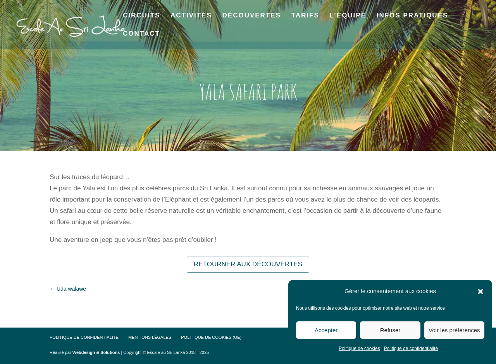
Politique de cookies (359, 348)
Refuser (390, 330)
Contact (141, 34)
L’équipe (348, 16)
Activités (191, 16)
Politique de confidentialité (411, 348)
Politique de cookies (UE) (211, 337)
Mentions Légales (149, 337)
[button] (480, 291)
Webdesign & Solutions (96, 352)
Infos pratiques (412, 16)
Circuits (141, 16)
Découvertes (251, 16)
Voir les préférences (454, 330)
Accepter (326, 330)
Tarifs (305, 16)
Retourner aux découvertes (248, 264)
